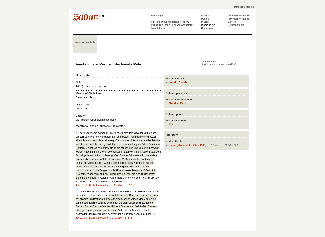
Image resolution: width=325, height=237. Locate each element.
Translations (158, 28)
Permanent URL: (218, 62)
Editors (232, 22)
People (205, 18)
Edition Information (238, 15)
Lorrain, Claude (178, 82)
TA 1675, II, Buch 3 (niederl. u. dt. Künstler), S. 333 (104, 217)
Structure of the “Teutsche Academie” (172, 25)
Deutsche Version (244, 7)
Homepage (157, 15)
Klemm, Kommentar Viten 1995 (187, 145)
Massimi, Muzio (178, 103)
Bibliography (208, 28)
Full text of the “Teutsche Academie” (171, 22)
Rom (171, 124)
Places (205, 22)
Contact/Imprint (236, 25)
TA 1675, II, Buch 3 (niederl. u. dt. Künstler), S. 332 (104, 185)
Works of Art (208, 25)
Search (205, 15)
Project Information (238, 18)
